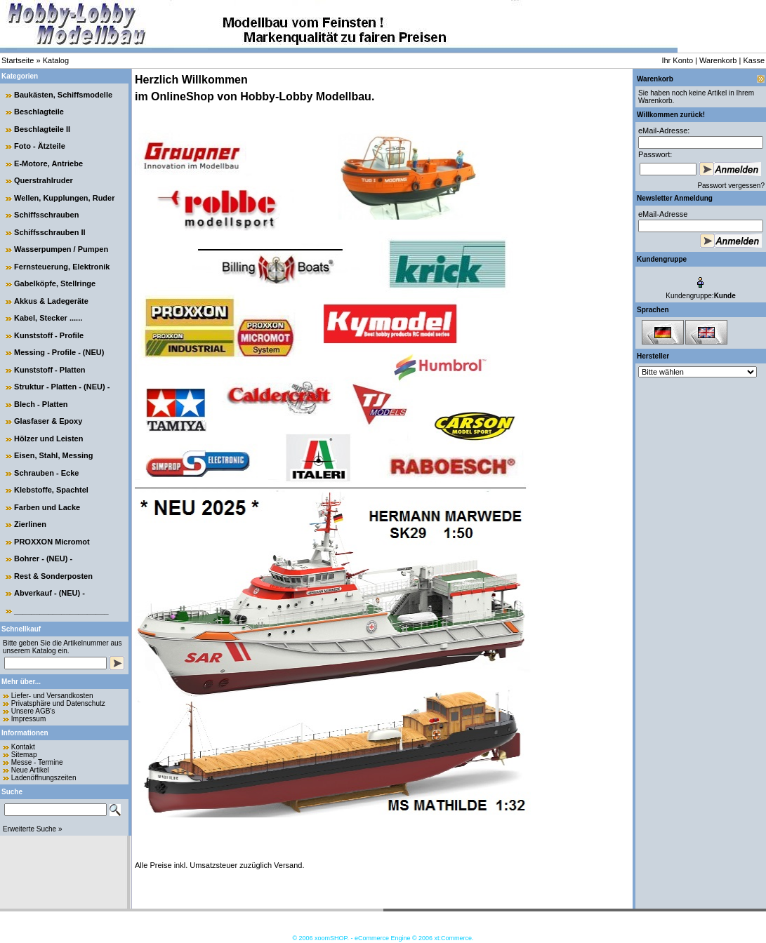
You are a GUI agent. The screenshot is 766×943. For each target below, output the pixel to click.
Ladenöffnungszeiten (44, 778)
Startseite (17, 60)
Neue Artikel (30, 770)
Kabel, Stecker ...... (48, 318)
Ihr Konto (677, 60)
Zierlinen (30, 524)
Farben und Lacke (47, 507)
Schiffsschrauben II (49, 232)
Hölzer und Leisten (48, 438)
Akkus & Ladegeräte (51, 301)
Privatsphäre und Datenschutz (58, 703)
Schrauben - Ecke (46, 473)
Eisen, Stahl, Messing (53, 455)
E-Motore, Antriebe (48, 163)
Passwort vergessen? (731, 185)
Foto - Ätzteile (39, 146)
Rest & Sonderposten (53, 576)
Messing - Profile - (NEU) (59, 352)
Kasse (754, 60)
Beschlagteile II (42, 129)
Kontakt (23, 747)
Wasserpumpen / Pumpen (61, 249)
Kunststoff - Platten (49, 370)
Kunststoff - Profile (49, 335)
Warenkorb (718, 60)
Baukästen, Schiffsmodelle (63, 95)
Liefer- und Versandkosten (52, 696)
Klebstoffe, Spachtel (51, 490)
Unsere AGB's (33, 711)
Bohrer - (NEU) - (43, 558)
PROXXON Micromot (52, 541)
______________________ (61, 610)
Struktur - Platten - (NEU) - (62, 386)
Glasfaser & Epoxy (48, 421)
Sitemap (24, 754)
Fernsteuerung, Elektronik (62, 266)
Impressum (28, 719)
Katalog (56, 60)
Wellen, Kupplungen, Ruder (64, 198)
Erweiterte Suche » (32, 829)
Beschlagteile (39, 111)
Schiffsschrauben (46, 214)
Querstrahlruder (43, 180)
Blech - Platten (40, 404)
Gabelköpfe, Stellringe (54, 283)
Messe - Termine (37, 762)
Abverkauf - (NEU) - (49, 593)
